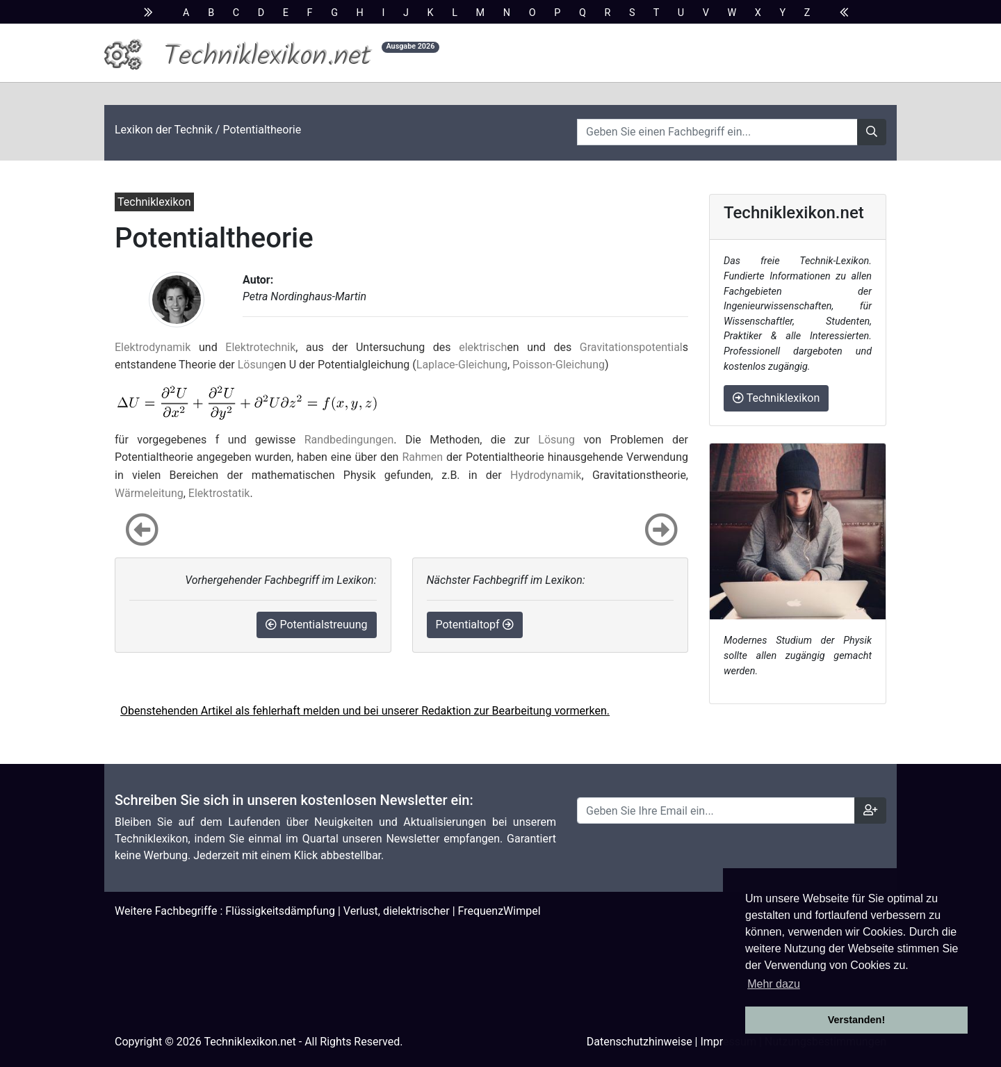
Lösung (256, 364)
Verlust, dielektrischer (396, 911)
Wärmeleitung (149, 493)
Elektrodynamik (152, 347)
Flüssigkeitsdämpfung (280, 911)
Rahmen (422, 457)
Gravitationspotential (631, 347)
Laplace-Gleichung (461, 364)
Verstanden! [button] (856, 1019)
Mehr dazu (773, 984)
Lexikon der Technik (164, 129)
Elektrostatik (219, 493)
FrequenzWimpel (499, 911)
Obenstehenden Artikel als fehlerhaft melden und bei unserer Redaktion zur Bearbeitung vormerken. (365, 710)
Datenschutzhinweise (639, 1041)
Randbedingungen (349, 439)
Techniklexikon (776, 398)
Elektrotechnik (260, 347)
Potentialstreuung (316, 624)
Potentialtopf (475, 624)
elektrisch (483, 347)
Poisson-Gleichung (558, 364)
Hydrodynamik (545, 475)
